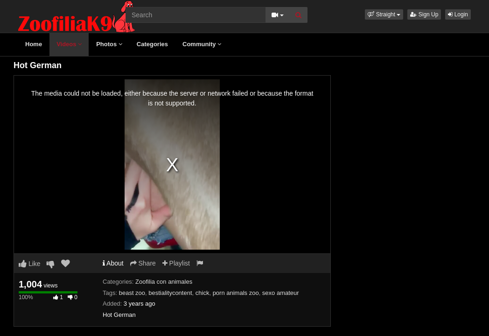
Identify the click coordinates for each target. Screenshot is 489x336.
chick (203, 292)
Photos (109, 44)
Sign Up (424, 14)
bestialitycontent (170, 292)
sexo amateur (280, 292)
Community (201, 44)
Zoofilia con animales (163, 281)
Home (33, 44)
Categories (152, 44)
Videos (69, 44)
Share (143, 263)
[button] (384, 14)
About (113, 263)
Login (458, 14)
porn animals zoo (236, 292)
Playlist (176, 263)
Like (30, 263)
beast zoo (132, 292)
